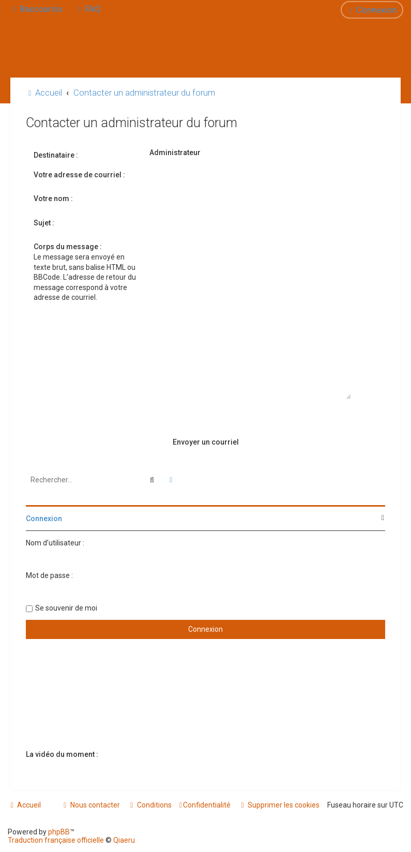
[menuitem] (88, 9)
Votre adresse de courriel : (79, 175)
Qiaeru (124, 840)
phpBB (59, 832)
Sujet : (44, 223)
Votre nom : (53, 198)
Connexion (44, 518)
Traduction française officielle (56, 840)
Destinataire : (56, 155)
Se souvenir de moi (66, 608)
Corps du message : (68, 246)
